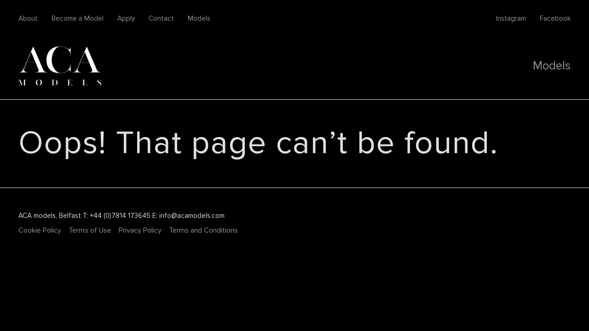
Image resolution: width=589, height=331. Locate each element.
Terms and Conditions (203, 230)
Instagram (511, 18)
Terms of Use (90, 230)
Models (199, 18)
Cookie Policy (39, 230)
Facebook (555, 18)
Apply (126, 18)
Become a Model (78, 18)
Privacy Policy (140, 230)
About (28, 18)
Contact (161, 18)
